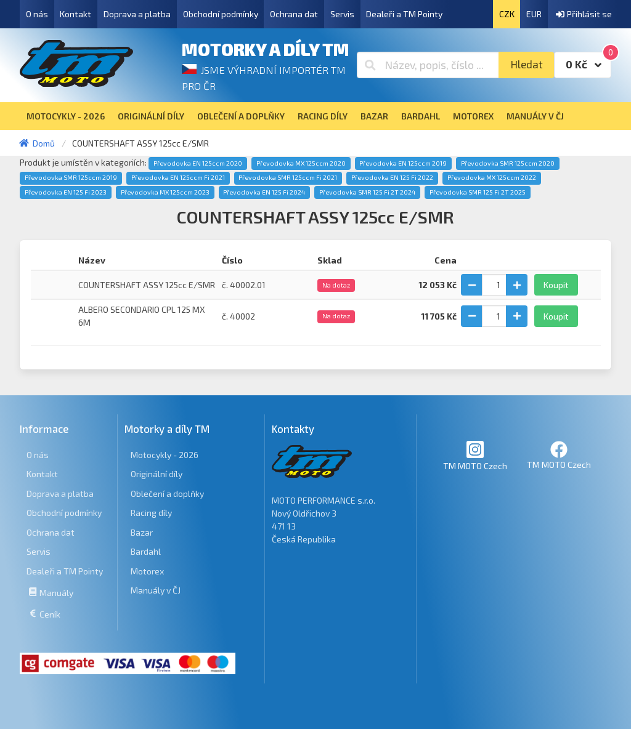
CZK (507, 14)
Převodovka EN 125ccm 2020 (197, 163)
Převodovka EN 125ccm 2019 (403, 163)
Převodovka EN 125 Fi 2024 (264, 192)
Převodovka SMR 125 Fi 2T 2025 (477, 192)
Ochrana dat (294, 14)
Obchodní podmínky (220, 14)
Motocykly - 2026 (164, 454)
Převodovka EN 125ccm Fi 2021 (178, 177)
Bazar (142, 532)
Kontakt (75, 14)
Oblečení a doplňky (167, 493)
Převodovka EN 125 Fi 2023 (66, 192)
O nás (37, 14)
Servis (342, 14)
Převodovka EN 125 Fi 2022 (392, 177)
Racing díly (151, 512)
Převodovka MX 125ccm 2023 (165, 192)
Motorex (147, 571)
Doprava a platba (137, 14)
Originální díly (156, 474)
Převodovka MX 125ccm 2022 (491, 177)
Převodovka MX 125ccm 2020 (301, 163)
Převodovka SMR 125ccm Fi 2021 (287, 177)
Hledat (526, 64)
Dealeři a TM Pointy (404, 14)
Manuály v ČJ (156, 590)
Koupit (556, 285)
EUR (534, 14)
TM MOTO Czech (475, 455)
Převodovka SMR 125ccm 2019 (71, 177)
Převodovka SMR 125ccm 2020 (508, 163)
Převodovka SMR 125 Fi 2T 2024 (367, 192)
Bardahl (146, 551)
